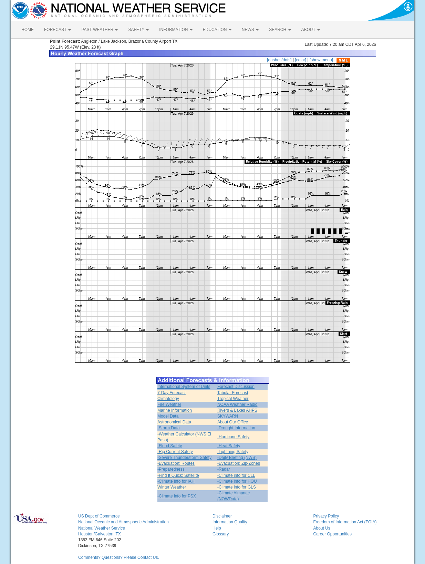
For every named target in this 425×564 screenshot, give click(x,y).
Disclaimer (222, 516)
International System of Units (183, 386)
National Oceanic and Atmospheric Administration (123, 522)
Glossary (220, 534)
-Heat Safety (228, 445)
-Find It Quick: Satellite (178, 475)
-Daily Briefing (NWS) (237, 457)
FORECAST (57, 29)
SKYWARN (227, 416)
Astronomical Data (174, 422)
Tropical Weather (233, 398)
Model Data (167, 416)
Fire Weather (169, 404)
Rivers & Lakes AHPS (237, 410)
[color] (300, 60)
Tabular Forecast (232, 392)
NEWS (250, 29)
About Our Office (232, 422)
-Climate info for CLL (236, 475)
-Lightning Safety (232, 451)
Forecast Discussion (236, 386)
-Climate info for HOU (237, 481)
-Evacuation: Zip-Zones (238, 463)
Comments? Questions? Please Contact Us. (118, 557)
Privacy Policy (326, 516)
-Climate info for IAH (176, 481)
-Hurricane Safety (233, 436)
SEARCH (280, 29)
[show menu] (321, 60)
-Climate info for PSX (176, 496)
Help (216, 528)
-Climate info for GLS (236, 487)
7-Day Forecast (171, 392)
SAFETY (138, 29)
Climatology (168, 398)
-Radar (223, 469)
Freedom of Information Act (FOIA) (345, 522)
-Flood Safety (169, 445)
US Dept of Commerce (99, 516)
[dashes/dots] (279, 60)
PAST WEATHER (99, 29)
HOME (27, 29)
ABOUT (310, 29)
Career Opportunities (332, 534)
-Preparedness (171, 469)
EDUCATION (217, 29)
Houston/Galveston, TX (99, 534)
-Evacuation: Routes (176, 463)
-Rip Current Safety (175, 451)
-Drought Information (236, 427)
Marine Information (174, 410)
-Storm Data (168, 427)
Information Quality (229, 522)
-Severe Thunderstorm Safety (184, 457)
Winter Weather (171, 487)
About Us (321, 528)
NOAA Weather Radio (237, 404)
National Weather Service (101, 528)
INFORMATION (175, 29)
